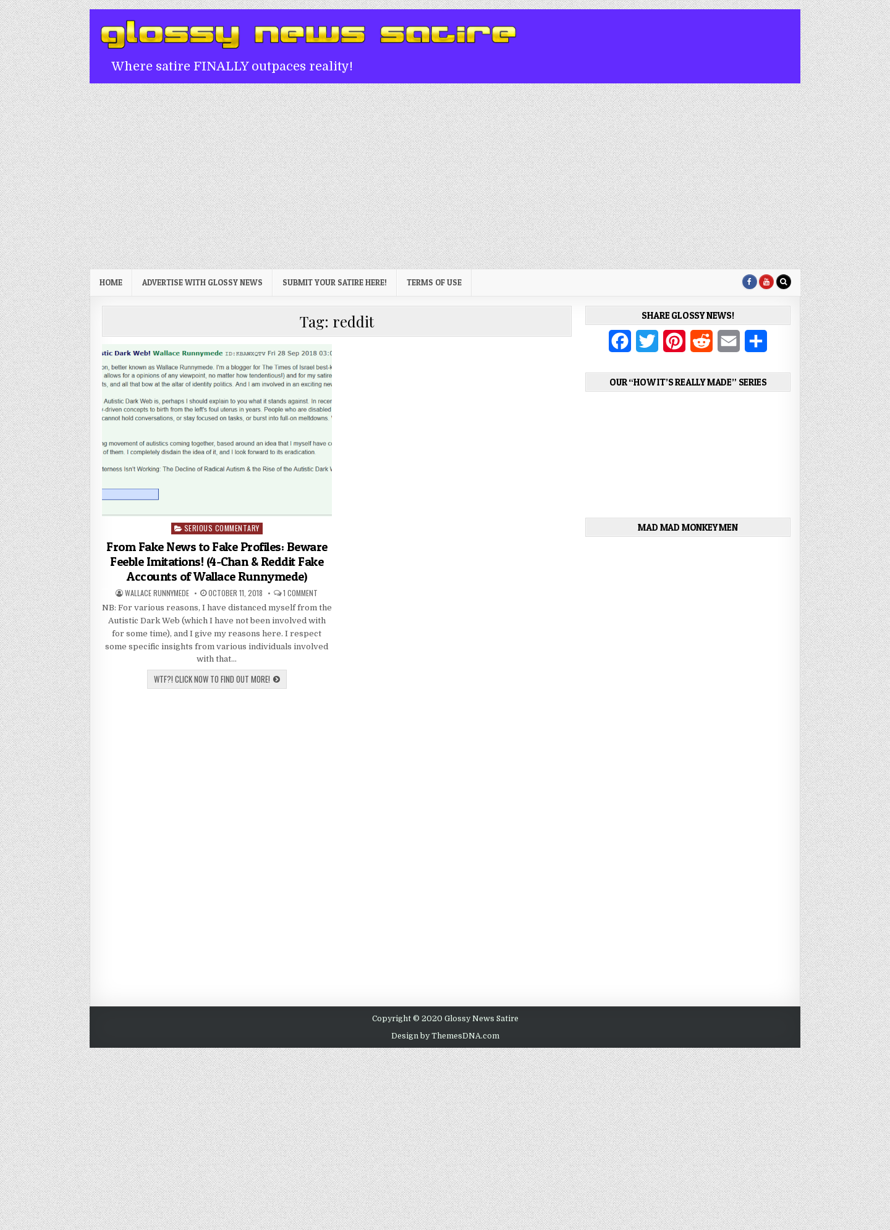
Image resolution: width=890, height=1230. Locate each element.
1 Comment (300, 593)
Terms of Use (434, 282)
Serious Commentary (222, 528)
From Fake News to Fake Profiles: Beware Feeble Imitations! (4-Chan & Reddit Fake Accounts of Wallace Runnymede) (217, 561)
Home (111, 282)
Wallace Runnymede (157, 593)
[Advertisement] (445, 176)
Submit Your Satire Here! (334, 282)
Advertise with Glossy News (202, 282)
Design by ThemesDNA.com (445, 1036)
